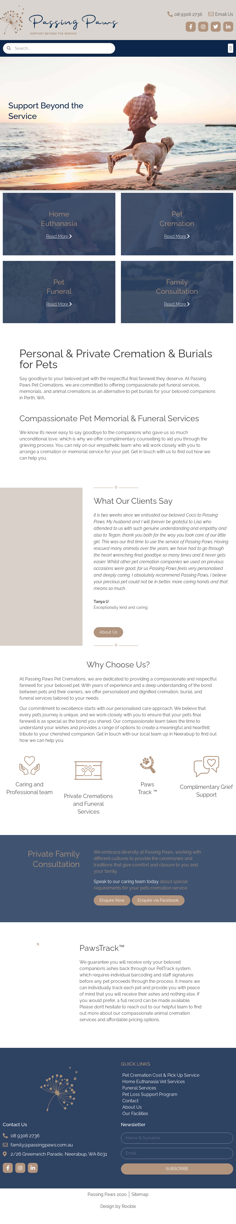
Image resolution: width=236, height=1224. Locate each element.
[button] (230, 48)
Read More (59, 236)
